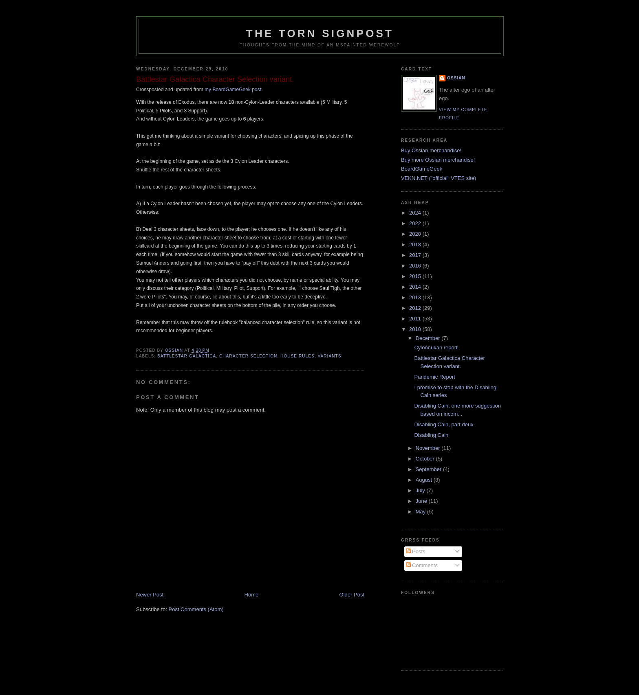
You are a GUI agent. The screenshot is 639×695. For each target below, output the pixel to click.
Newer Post (149, 595)
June (422, 501)
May (421, 512)
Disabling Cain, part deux (443, 424)
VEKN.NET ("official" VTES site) (438, 178)
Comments (422, 565)
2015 (416, 276)
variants (329, 356)
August (425, 480)
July (421, 490)
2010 (416, 329)
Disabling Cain (431, 435)
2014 (416, 287)
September (429, 469)
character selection (248, 356)
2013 (416, 297)
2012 (416, 308)
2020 (416, 234)
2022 (416, 223)
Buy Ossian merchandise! (431, 150)
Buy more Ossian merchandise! (438, 160)
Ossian (456, 78)
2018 (416, 244)
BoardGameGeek (421, 169)
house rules (297, 356)
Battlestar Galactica (186, 356)
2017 (416, 255)
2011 (416, 319)
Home (252, 595)
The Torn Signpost (320, 33)
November (429, 448)
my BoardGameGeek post (233, 89)
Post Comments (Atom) (196, 609)
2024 (416, 213)
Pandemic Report (434, 377)
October (426, 459)
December (429, 338)
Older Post (351, 595)
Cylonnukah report (435, 347)
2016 (416, 266)
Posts (415, 551)
